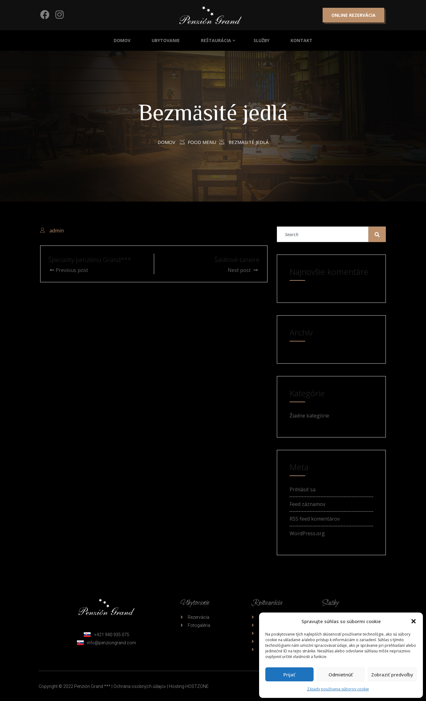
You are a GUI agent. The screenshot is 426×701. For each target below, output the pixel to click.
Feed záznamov (307, 504)
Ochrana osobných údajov (139, 686)
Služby (261, 40)
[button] (413, 621)
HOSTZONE (197, 686)
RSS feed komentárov (315, 518)
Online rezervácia (353, 15)
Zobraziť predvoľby (392, 674)
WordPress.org (307, 533)
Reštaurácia (216, 40)
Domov (122, 40)
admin (57, 230)
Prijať (289, 674)
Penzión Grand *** (92, 686)
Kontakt (301, 40)
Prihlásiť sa (302, 489)
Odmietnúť (341, 674)
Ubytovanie (166, 40)
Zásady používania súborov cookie (338, 689)
